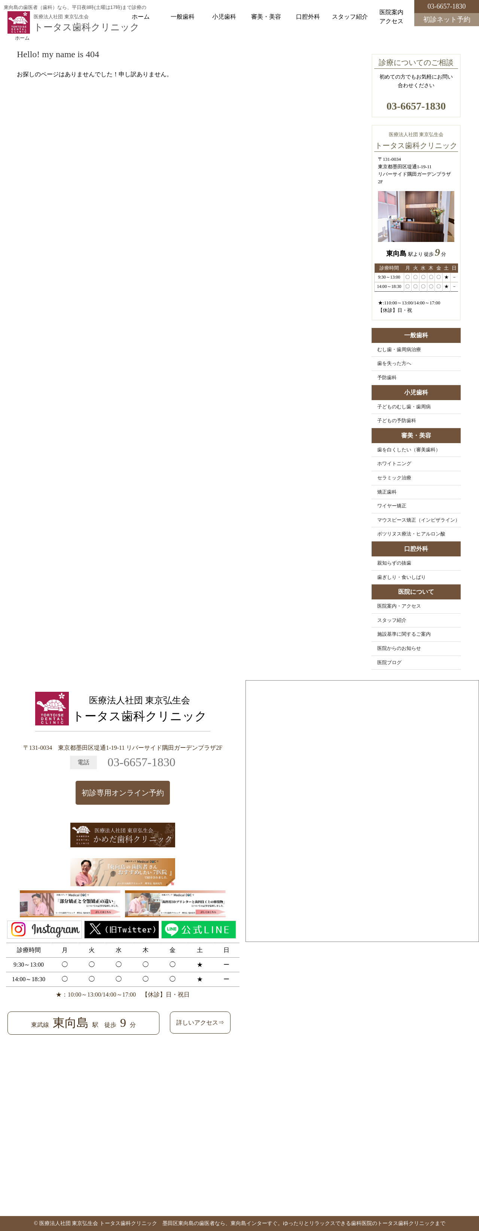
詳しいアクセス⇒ (200, 1022)
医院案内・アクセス (399, 606)
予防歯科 (387, 377)
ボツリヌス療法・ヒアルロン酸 (411, 534)
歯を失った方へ (394, 363)
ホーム (141, 16)
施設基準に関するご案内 (404, 634)
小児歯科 (224, 16)
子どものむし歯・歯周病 (404, 406)
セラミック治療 (394, 478)
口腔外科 (308, 16)
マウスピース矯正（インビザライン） (418, 520)
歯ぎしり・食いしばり (401, 577)
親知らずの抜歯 (394, 563)
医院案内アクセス (391, 16)
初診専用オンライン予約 (123, 793)
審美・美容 (266, 16)
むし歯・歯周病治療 (399, 349)
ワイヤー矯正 (391, 506)
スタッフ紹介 (350, 16)
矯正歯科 (387, 492)
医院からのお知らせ (399, 648)
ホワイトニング (394, 463)
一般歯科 (183, 16)
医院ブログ (389, 662)
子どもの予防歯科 (396, 420)
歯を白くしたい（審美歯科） (408, 449)
